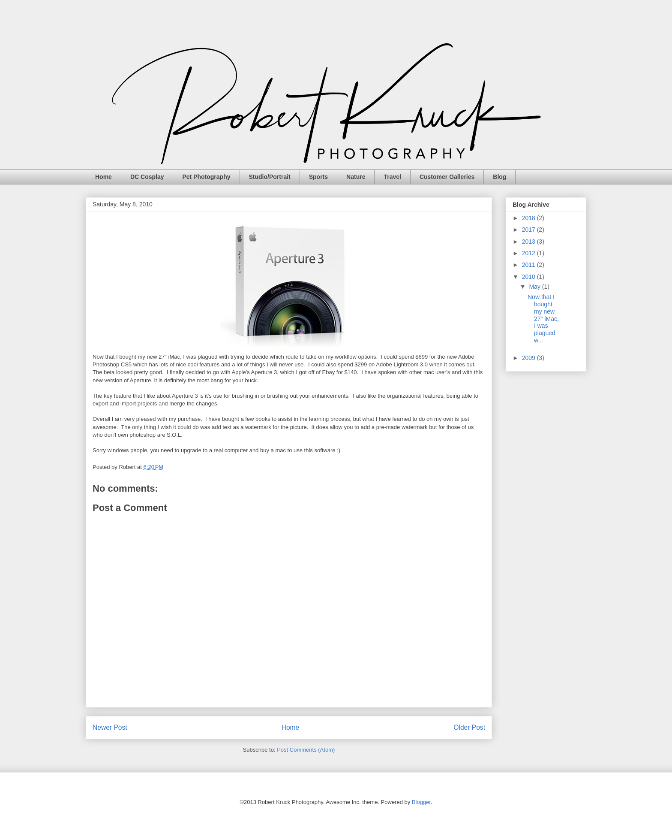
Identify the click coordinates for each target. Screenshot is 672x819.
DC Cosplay (147, 176)
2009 (529, 357)
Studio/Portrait (270, 176)
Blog (499, 176)
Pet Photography (206, 176)
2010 (529, 276)
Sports (318, 176)
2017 (529, 229)
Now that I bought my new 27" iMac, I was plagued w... (543, 318)
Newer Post (110, 727)
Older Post (469, 727)
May (535, 286)
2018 (529, 218)
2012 (529, 253)
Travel (392, 176)
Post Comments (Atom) (306, 749)
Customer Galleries (447, 176)
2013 (529, 241)
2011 (529, 264)
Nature (355, 176)
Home (103, 176)
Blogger (421, 802)
